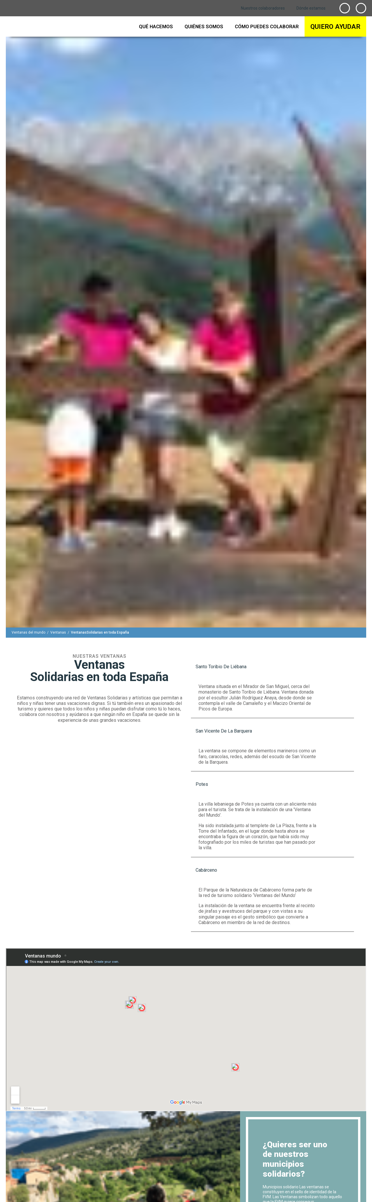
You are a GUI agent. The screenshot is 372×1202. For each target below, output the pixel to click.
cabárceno (206, 870)
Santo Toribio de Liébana (221, 666)
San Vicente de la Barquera (224, 731)
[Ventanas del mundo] (28, 632)
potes (202, 784)
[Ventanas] (58, 632)
